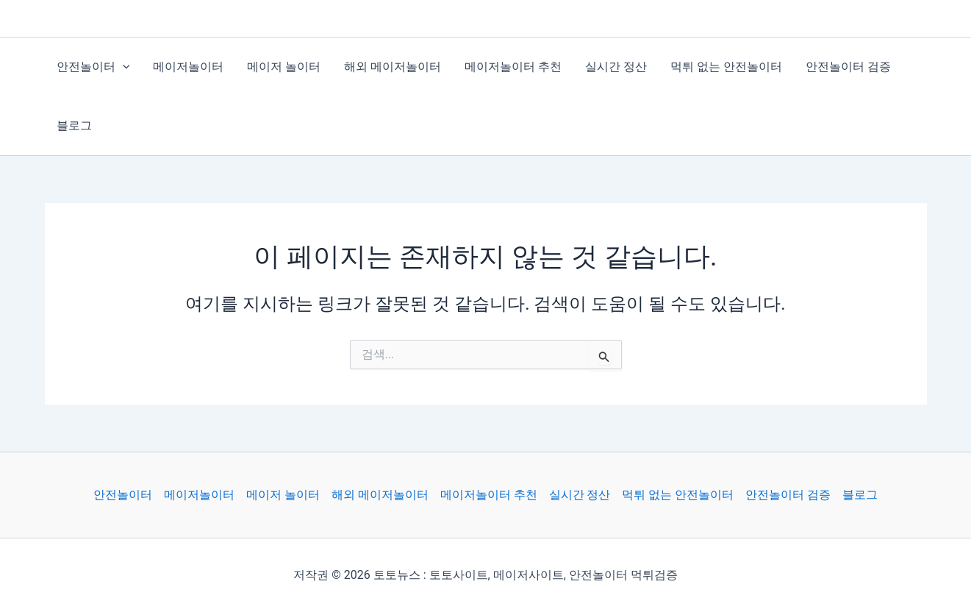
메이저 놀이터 (283, 67)
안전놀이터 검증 (848, 67)
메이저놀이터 (188, 67)
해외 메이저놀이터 (392, 67)
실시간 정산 (616, 67)
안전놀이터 (93, 67)
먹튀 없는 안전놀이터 (726, 67)
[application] (122, 67)
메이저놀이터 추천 (513, 67)
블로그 (74, 125)
